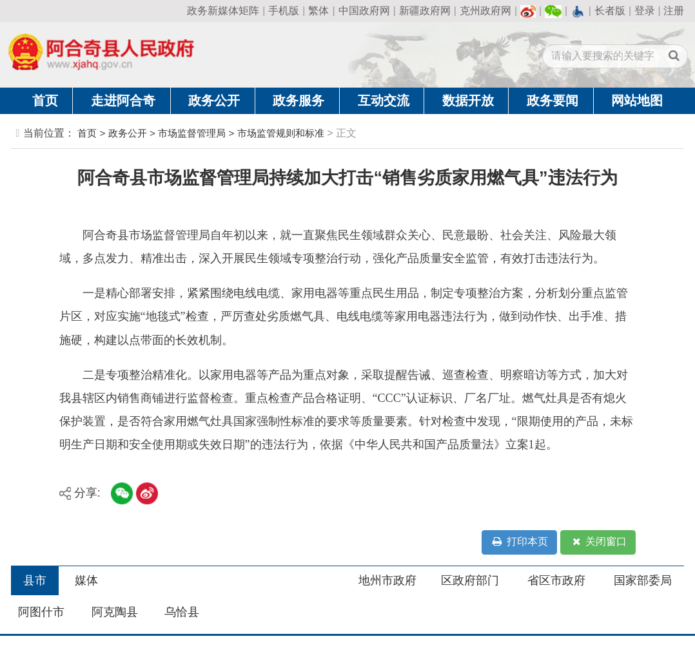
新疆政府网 (425, 10)
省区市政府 (556, 580)
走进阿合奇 (123, 100)
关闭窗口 (598, 542)
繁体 (318, 10)
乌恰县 (181, 612)
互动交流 (383, 100)
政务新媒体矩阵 (223, 10)
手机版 (283, 10)
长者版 (609, 10)
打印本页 (519, 542)
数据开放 (468, 100)
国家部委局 (643, 580)
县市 (34, 580)
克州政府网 (485, 10)
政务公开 (214, 100)
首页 (45, 100)
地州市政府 (387, 580)
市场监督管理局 (192, 133)
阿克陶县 (115, 612)
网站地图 (637, 100)
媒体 (86, 580)
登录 (644, 10)
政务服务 (298, 100)
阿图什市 (41, 612)
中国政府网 (364, 10)
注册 (673, 10)
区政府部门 (470, 580)
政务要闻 (552, 100)
